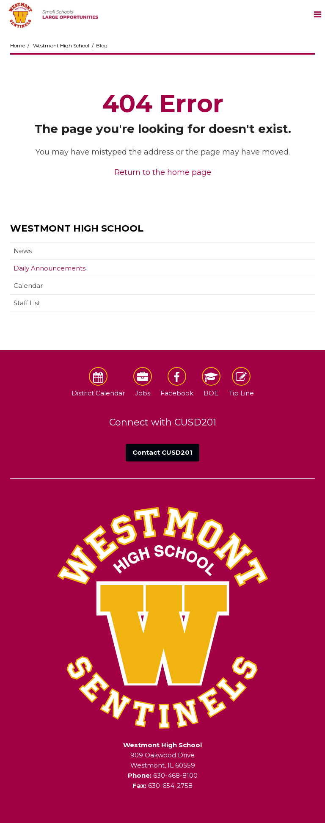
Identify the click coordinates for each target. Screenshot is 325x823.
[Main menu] (317, 14)
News (23, 251)
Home (17, 45)
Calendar (28, 286)
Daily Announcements (49, 268)
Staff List (27, 303)
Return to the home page (162, 172)
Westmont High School (61, 45)
